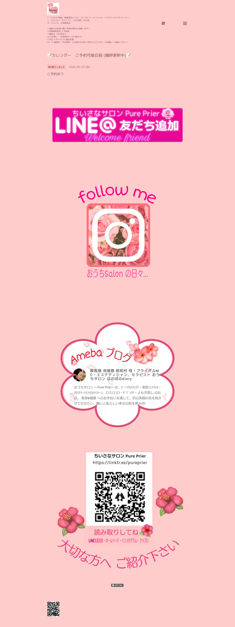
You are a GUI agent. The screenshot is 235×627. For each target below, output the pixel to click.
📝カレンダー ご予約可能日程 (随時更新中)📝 (89, 55)
